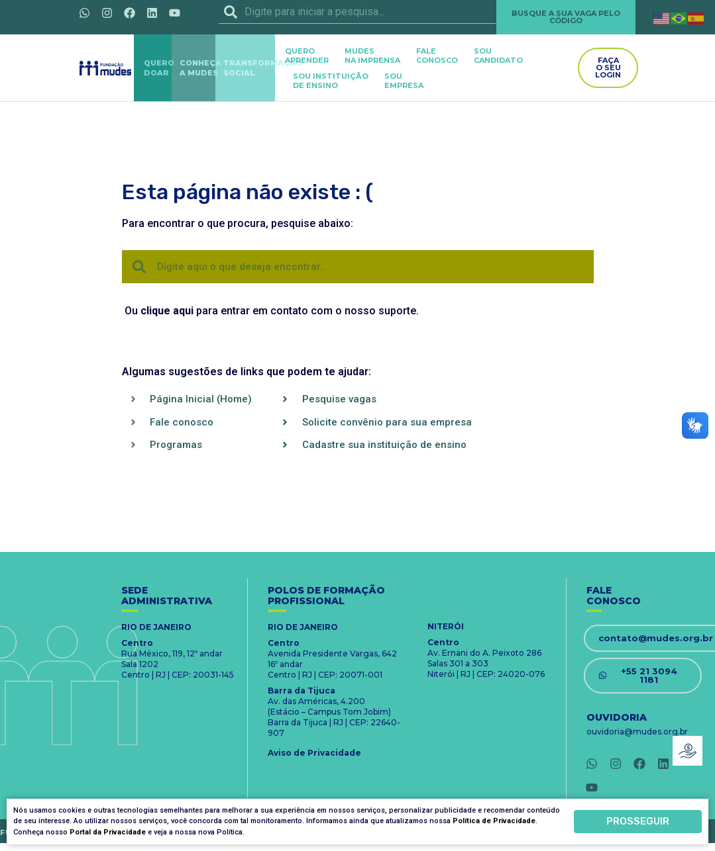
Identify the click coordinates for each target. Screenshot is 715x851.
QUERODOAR (159, 67)
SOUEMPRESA (403, 80)
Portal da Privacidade (108, 833)
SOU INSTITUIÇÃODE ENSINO (330, 80)
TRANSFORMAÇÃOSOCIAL (262, 67)
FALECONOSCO (437, 55)
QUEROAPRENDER (307, 55)
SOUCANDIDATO (498, 55)
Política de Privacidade (494, 821)
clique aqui (166, 310)
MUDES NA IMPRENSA (372, 55)
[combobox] (358, 12)
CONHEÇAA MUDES (200, 67)
